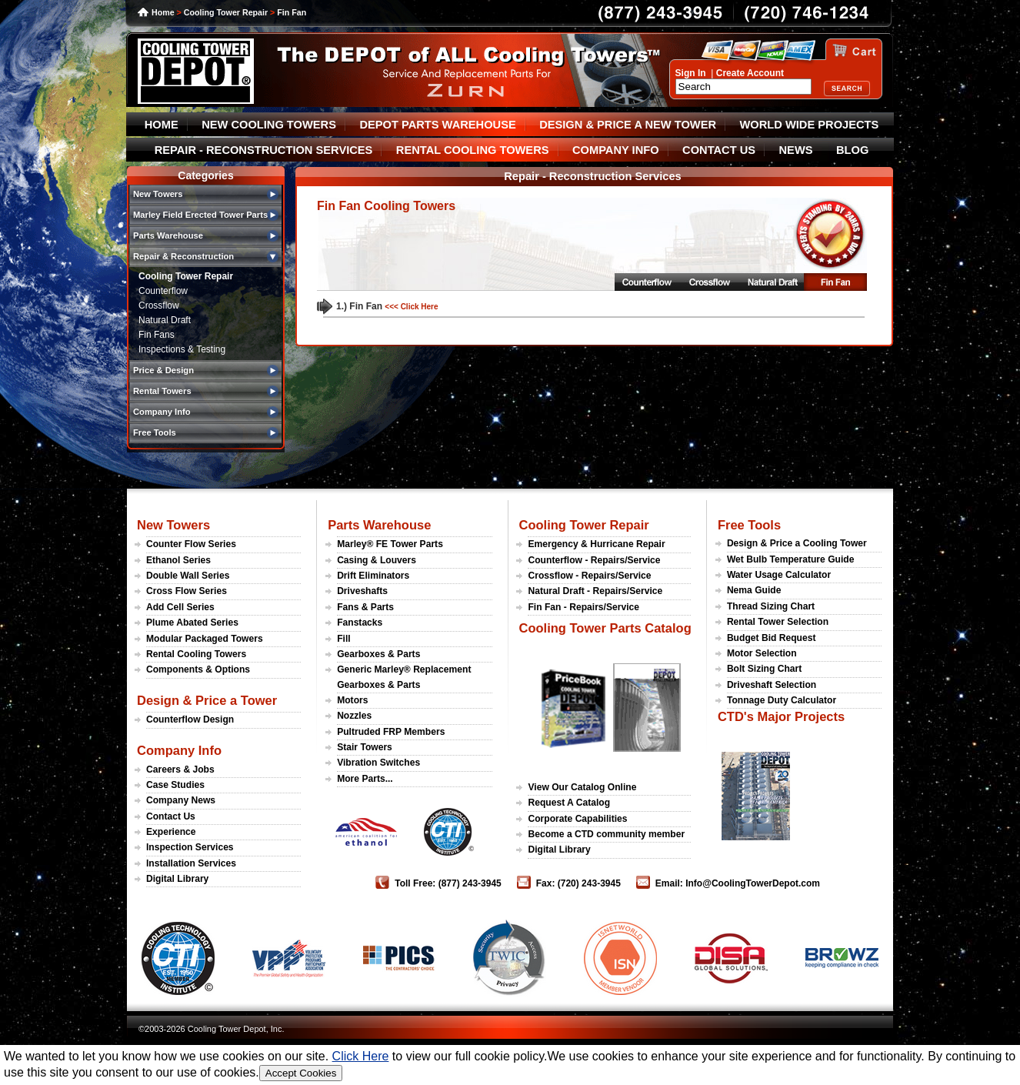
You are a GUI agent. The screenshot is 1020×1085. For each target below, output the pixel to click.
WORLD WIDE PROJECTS (809, 125)
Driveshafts (362, 591)
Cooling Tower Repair (226, 12)
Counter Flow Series (191, 544)
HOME (161, 125)
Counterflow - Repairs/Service (594, 560)
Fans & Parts (365, 607)
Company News (180, 800)
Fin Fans (156, 334)
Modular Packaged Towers (204, 638)
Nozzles (354, 715)
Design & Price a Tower (207, 700)
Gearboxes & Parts (378, 654)
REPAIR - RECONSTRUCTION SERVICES (264, 150)
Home (163, 12)
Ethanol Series (178, 560)
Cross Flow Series (186, 591)
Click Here (360, 1056)
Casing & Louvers (376, 560)
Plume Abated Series (192, 622)
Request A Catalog (569, 802)
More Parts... (365, 778)
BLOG (852, 150)
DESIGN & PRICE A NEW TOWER (627, 125)
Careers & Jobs (180, 769)
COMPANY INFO (615, 150)
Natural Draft (164, 320)
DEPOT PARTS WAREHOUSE (437, 125)
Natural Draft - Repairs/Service (595, 591)
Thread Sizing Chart (771, 606)
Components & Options (198, 669)
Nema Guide (754, 590)
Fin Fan (291, 12)
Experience (171, 831)
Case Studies (175, 785)
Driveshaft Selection (771, 684)
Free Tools (749, 525)
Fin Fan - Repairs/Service (583, 607)
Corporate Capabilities (577, 818)
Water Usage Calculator (779, 574)
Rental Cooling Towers (196, 654)
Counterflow (163, 290)
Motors (352, 700)
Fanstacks (359, 622)
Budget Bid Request (771, 638)
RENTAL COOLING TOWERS (472, 150)
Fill (343, 638)
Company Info (179, 750)
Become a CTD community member (606, 834)
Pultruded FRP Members (391, 731)
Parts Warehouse (379, 525)
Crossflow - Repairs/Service (589, 575)
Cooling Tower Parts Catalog (604, 628)
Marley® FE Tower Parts (390, 544)
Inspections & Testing (181, 349)
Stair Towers (364, 747)
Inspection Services (190, 847)
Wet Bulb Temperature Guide (791, 559)
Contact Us (170, 816)
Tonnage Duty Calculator (781, 700)
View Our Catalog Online (582, 787)
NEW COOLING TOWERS (269, 125)
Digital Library (177, 878)
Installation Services (191, 863)
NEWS (796, 150)
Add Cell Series (180, 607)
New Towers (173, 525)
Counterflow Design (190, 719)
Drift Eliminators (373, 575)
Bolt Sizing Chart (764, 668)
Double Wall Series (187, 575)
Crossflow (158, 305)
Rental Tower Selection (777, 621)
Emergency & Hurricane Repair (596, 544)
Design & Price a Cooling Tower (797, 543)
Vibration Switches (378, 762)
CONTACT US (718, 150)
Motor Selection (762, 653)
